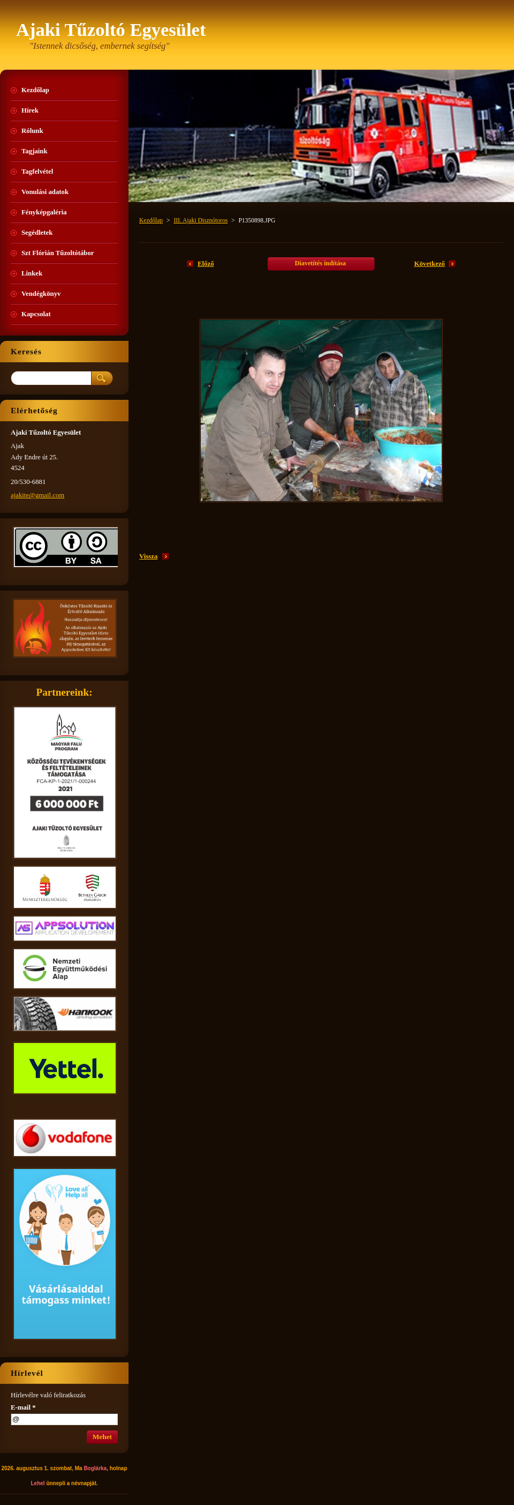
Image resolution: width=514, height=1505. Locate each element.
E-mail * (23, 1407)
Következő (429, 263)
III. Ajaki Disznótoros (200, 220)
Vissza (148, 556)
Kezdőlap (151, 220)
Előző (206, 263)
